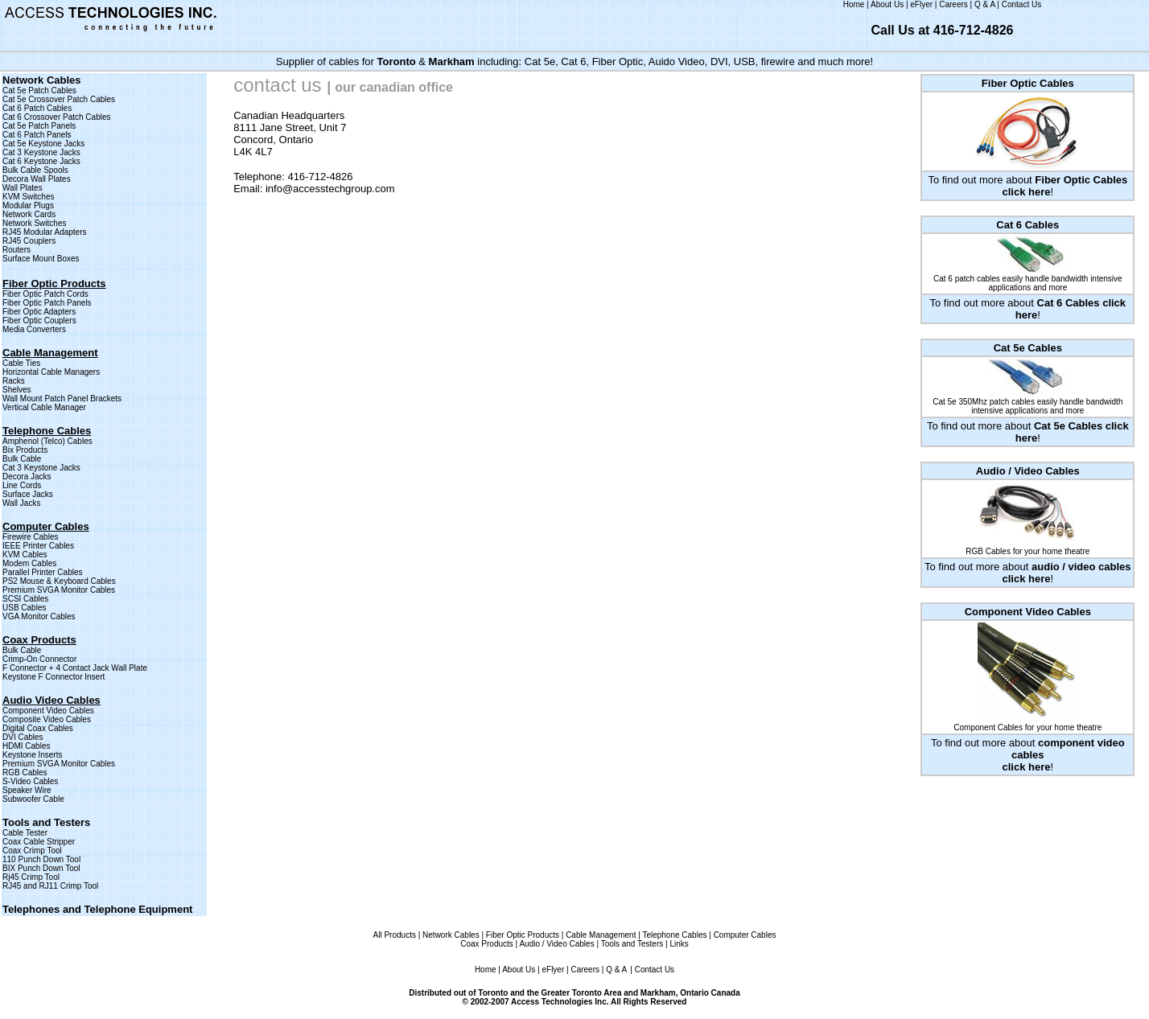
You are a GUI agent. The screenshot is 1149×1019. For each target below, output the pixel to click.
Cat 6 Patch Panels (37, 134)
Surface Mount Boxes (41, 258)
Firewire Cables (30, 536)
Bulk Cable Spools (35, 170)
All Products (394, 935)
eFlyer (921, 4)
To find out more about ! (1028, 755)
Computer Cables (745, 935)
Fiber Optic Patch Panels (47, 302)
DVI (719, 61)
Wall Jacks (21, 503)
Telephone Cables (674, 935)
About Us (887, 4)
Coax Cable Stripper (38, 841)
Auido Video (677, 61)
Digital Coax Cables (37, 728)
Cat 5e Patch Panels (39, 125)
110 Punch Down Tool (41, 859)
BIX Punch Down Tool (41, 868)
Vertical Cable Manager (44, 407)
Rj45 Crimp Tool (31, 877)
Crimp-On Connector (39, 659)
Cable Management (601, 935)
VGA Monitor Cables (39, 616)
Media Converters (34, 329)
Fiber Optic (618, 61)
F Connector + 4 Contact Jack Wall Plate (74, 668)
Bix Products (24, 450)
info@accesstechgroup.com (330, 189)
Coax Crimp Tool (32, 850)
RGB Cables (24, 772)
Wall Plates (22, 187)
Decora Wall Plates (36, 179)
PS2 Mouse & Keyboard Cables (59, 581)
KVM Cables (24, 554)
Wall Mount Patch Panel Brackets (61, 398)
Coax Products (486, 943)
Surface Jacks (27, 494)
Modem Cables (29, 563)
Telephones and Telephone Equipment (97, 909)
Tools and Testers (46, 822)
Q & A (984, 4)
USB (745, 61)
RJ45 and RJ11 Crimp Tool (50, 885)
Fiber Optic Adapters (39, 311)
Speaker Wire (26, 790)
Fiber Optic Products (54, 283)
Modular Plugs (28, 205)
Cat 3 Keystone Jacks (41, 152)
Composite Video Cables (46, 719)
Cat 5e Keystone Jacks (43, 143)
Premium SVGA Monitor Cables (58, 590)
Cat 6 (573, 61)
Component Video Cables (48, 710)
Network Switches (34, 223)
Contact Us (1021, 4)
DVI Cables (22, 737)
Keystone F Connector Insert (53, 676)
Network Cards (29, 214)
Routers (16, 249)
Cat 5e (540, 61)
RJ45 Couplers (29, 240)
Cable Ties (21, 363)
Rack (11, 380)
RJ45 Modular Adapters (44, 232)
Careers (953, 4)
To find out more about (1027, 186)
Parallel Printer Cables (42, 572)
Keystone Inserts (32, 754)
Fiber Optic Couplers (39, 320)
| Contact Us (652, 969)
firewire (778, 61)
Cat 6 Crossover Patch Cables (56, 117)
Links (678, 943)
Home (854, 4)
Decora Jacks (26, 476)
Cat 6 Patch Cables (37, 108)
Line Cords (21, 485)
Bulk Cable (21, 458)
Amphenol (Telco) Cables (47, 441)
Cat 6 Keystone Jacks (41, 161)
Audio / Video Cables (556, 943)
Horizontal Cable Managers (51, 372)
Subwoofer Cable (33, 799)
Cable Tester (24, 832)
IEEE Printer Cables (38, 545)
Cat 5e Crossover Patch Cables (58, 99)
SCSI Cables (25, 598)
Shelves (16, 389)
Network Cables (451, 935)
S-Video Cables (30, 781)
